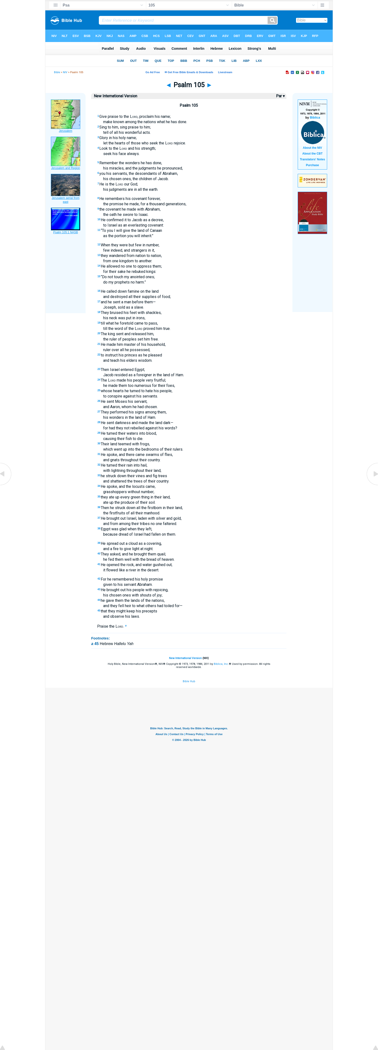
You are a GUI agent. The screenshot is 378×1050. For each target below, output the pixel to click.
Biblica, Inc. (221, 664)
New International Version (185, 658)
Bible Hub (189, 681)
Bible (57, 72)
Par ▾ (280, 96)
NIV (65, 72)
